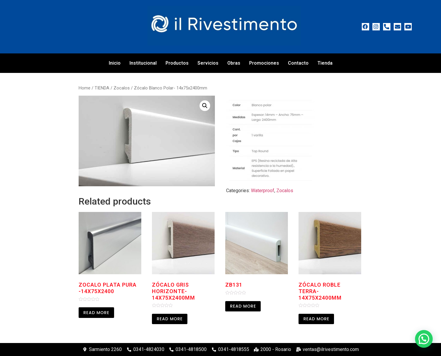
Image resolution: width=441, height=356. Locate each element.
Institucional (143, 63)
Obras (233, 63)
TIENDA (102, 88)
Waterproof (262, 190)
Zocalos (122, 88)
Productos (177, 63)
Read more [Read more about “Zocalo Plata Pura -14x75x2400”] (96, 313)
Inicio (115, 63)
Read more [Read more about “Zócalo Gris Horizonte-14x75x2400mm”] (170, 319)
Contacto (298, 63)
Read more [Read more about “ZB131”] (243, 306)
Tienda (325, 63)
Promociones (264, 63)
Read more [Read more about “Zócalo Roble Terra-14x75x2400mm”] (316, 319)
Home (84, 88)
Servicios (207, 63)
